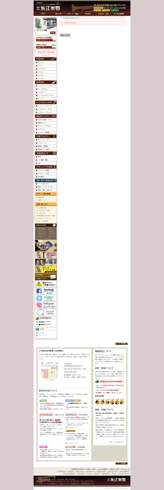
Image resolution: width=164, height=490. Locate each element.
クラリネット (41, 228)
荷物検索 (44, 322)
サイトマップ (42, 335)
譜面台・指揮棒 (43, 146)
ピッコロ (41, 62)
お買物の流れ (43, 208)
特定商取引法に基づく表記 (47, 216)
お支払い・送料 (91, 469)
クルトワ (97, 473)
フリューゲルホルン (69, 473)
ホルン (39, 236)
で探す (43, 184)
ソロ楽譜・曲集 (43, 160)
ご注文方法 (42, 213)
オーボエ (51, 231)
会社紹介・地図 (114, 469)
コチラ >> (74, 427)
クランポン (81, 473)
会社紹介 (41, 197)
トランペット (41, 233)
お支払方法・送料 (44, 210)
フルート (41, 65)
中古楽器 (41, 177)
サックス (40, 231)
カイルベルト (106, 473)
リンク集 (41, 333)
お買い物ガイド (119, 442)
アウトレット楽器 (43, 170)
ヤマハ (114, 473)
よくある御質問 (43, 221)
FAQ (111, 442)
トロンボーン (52, 233)
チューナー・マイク (44, 140)
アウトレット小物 (43, 173)
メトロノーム (42, 143)
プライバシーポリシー (45, 218)
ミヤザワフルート (123, 473)
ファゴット (41, 78)
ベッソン (89, 473)
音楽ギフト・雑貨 (43, 149)
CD (39, 163)
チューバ (41, 98)
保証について (43, 200)
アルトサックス (101, 471)
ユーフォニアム (113, 471)
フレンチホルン (43, 89)
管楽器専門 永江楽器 (77, 469)
